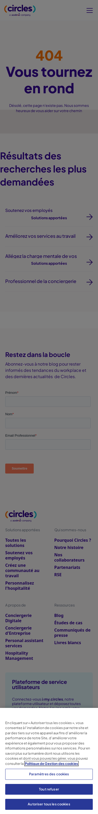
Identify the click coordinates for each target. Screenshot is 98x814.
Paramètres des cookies (49, 774)
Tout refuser (49, 789)
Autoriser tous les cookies (49, 804)
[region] (49, 761)
